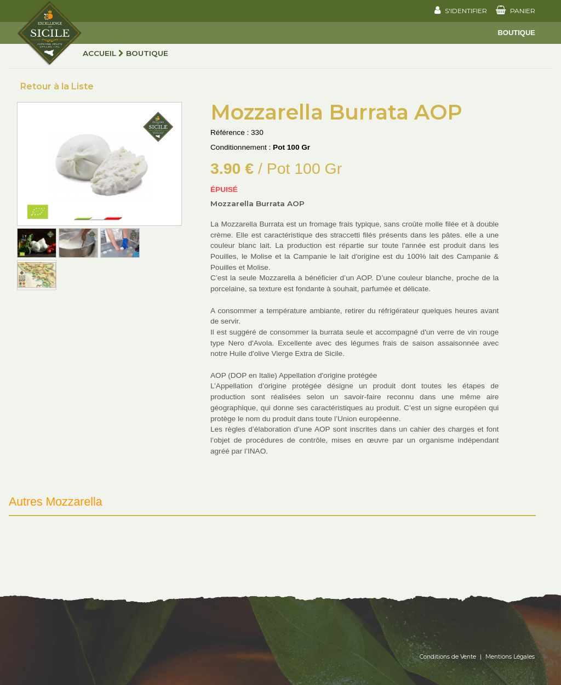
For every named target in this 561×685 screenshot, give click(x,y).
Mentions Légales (510, 656)
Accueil (99, 53)
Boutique (516, 33)
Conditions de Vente (448, 656)
